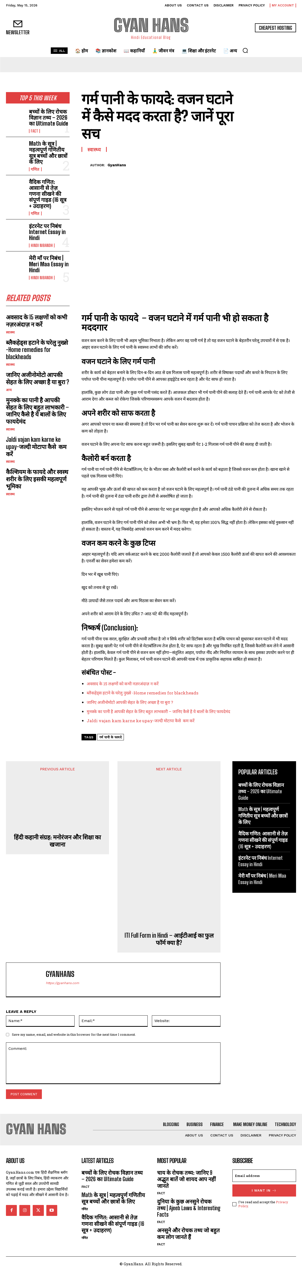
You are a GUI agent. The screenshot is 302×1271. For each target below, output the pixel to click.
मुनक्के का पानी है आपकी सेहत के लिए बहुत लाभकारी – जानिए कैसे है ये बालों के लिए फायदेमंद (37, 410)
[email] (264, 1175)
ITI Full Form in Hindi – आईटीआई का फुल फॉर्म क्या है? (169, 939)
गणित (35, 169)
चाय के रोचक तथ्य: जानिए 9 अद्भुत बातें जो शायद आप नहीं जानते (186, 1179)
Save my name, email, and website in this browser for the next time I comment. (74, 1034)
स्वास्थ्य (10, 332)
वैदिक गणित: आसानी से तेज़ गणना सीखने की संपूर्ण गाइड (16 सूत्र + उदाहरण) (47, 193)
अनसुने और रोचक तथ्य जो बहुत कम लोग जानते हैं (188, 1233)
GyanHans (117, 165)
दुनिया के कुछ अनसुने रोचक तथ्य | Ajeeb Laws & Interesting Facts (188, 1208)
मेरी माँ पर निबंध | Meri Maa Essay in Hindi (49, 264)
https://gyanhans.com (62, 983)
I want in (264, 1190)
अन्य (9, 390)
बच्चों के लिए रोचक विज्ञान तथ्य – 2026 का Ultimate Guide (48, 117)
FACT (34, 131)
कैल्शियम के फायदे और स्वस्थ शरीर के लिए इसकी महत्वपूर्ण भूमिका (37, 479)
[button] (245, 50)
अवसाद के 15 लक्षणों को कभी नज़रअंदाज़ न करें (36, 320)
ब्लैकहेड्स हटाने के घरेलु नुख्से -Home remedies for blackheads (37, 349)
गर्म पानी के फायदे (110, 737)
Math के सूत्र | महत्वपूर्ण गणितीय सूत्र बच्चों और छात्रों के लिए (48, 152)
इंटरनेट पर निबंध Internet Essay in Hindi (47, 232)
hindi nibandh (42, 245)
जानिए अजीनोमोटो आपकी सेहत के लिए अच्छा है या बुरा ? (37, 378)
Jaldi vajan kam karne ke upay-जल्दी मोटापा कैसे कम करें (36, 446)
